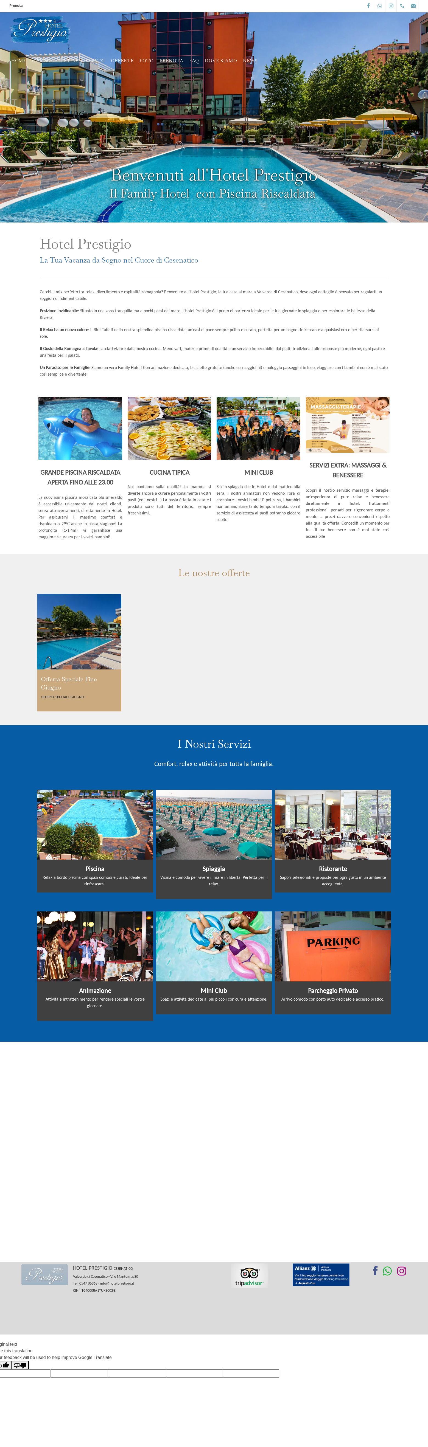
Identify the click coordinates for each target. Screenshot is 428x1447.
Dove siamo (221, 61)
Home (18, 61)
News (250, 61)
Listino (69, 61)
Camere (42, 61)
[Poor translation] (20, 1365)
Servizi (95, 61)
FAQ (194, 61)
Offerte (122, 61)
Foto (146, 61)
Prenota (16, 6)
